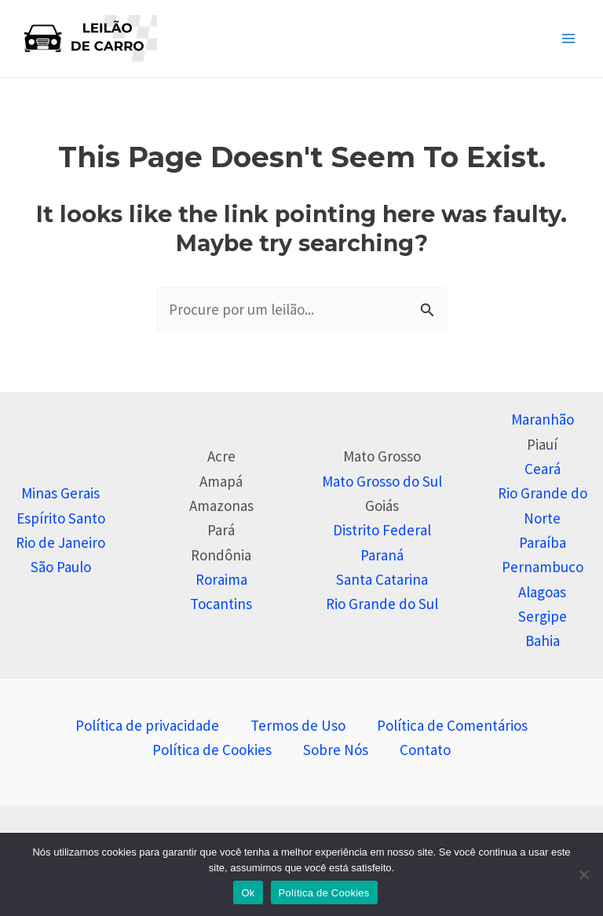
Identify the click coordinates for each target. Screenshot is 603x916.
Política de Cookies (212, 749)
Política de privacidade (147, 725)
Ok (247, 893)
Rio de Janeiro (60, 542)
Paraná (382, 555)
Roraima (221, 579)
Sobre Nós (335, 749)
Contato (425, 749)
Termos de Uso (297, 725)
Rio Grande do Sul (382, 603)
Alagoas (542, 591)
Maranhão (542, 419)
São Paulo (61, 566)
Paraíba (542, 542)
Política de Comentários (452, 725)
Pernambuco (542, 566)
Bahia (542, 640)
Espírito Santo (60, 518)
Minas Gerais (60, 493)
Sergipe (542, 616)
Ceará (542, 468)
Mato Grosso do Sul (382, 481)
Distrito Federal (382, 529)
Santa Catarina (382, 579)
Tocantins (221, 603)
